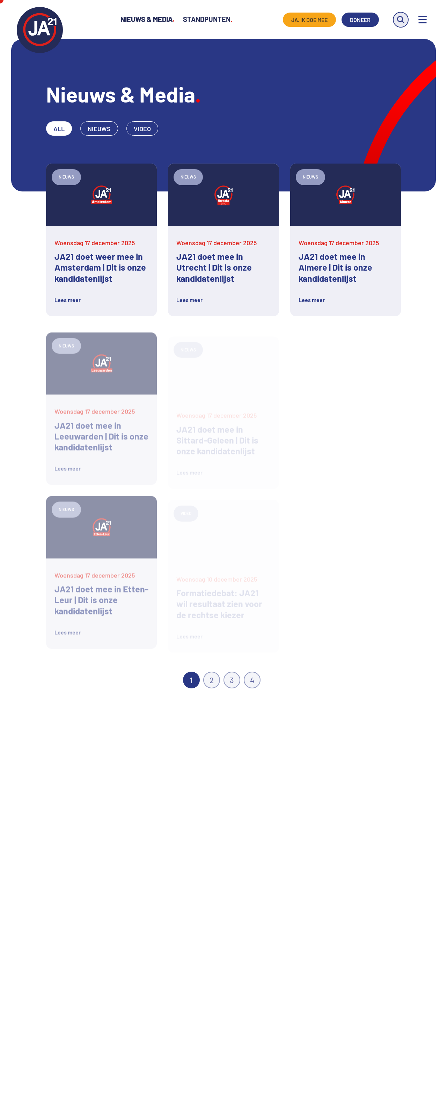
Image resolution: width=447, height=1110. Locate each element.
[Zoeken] (401, 20)
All (59, 129)
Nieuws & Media (147, 19)
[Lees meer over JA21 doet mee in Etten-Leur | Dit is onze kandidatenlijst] (101, 574)
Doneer (360, 19)
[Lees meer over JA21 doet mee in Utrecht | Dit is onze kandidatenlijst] (223, 240)
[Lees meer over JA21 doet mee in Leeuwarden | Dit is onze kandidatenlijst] (101, 410)
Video (142, 129)
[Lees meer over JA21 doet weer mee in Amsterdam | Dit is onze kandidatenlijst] (101, 240)
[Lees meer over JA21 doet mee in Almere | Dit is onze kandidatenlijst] (345, 240)
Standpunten (207, 19)
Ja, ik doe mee (309, 19)
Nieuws (99, 129)
